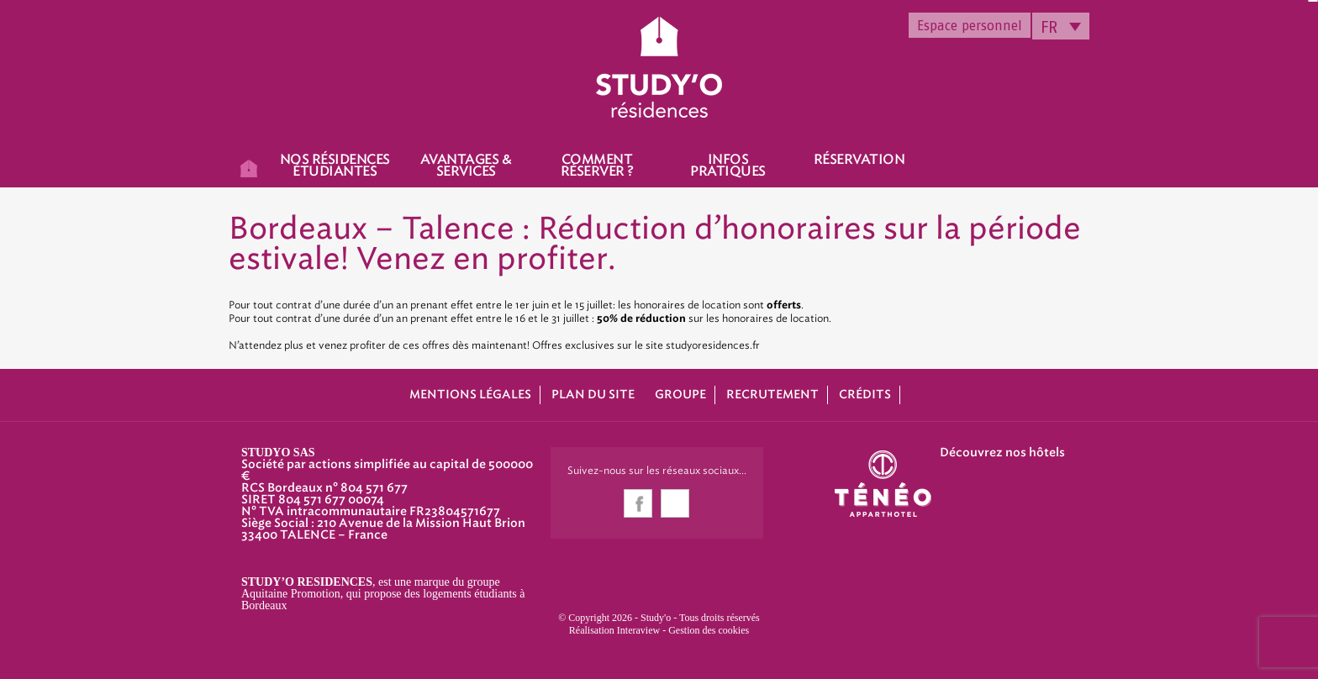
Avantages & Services (466, 165)
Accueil (248, 167)
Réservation (859, 160)
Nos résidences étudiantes (335, 165)
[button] (25, 660)
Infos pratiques (728, 165)
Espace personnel (969, 25)
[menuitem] (1060, 26)
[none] (1060, 26)
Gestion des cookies (708, 630)
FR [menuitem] (1049, 27)
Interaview (638, 630)
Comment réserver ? (597, 165)
